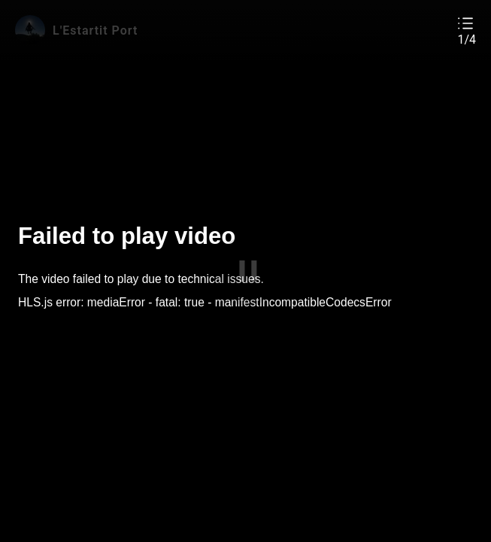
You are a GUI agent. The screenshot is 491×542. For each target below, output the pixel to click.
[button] (466, 30)
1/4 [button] (466, 40)
